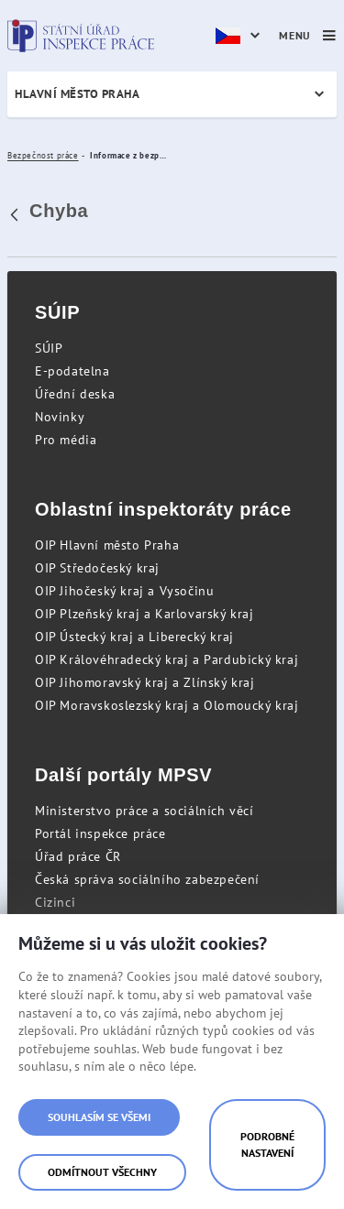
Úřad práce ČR (78, 856)
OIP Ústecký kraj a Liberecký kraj (134, 636)
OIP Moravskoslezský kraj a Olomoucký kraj (167, 705)
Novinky (59, 416)
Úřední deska (75, 394)
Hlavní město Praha (77, 94)
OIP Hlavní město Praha (107, 545)
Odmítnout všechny (102, 1172)
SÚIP (48, 348)
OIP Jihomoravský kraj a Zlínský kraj (145, 682)
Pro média (65, 439)
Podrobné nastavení (267, 1144)
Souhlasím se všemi (99, 1117)
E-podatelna (72, 371)
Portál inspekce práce (100, 833)
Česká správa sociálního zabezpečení (147, 879)
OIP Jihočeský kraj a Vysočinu (124, 591)
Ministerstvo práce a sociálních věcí (144, 810)
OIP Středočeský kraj (97, 568)
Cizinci (55, 902)
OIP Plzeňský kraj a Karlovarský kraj (144, 613)
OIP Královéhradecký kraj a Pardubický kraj (166, 659)
